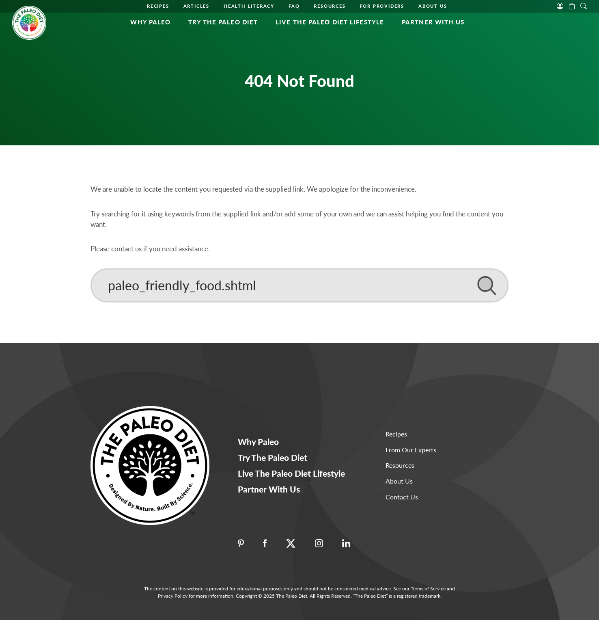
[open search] (583, 5)
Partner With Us (433, 22)
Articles (196, 6)
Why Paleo (150, 22)
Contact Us (402, 497)
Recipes (158, 6)
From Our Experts (411, 450)
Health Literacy (249, 6)
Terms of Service (428, 588)
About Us (432, 6)
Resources (329, 6)
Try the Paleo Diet (223, 22)
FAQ (294, 6)
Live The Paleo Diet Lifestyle (330, 22)
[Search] (299, 285)
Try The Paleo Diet (272, 457)
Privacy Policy (172, 596)
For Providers (382, 6)
